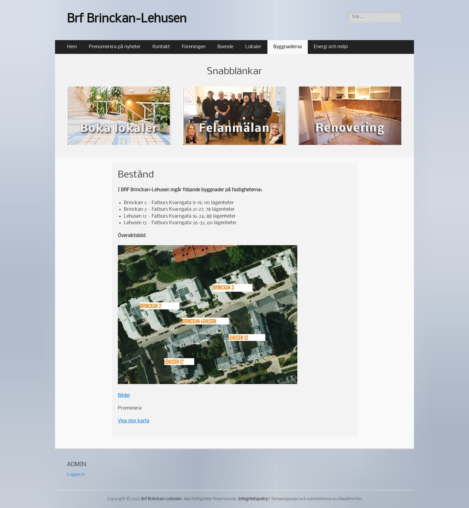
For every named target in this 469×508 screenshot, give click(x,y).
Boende (225, 46)
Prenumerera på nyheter (115, 46)
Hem (72, 46)
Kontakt (161, 46)
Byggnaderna (287, 46)
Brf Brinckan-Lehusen (127, 19)
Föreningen (193, 46)
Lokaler (253, 46)
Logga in (76, 474)
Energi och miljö (331, 46)
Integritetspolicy (253, 499)
